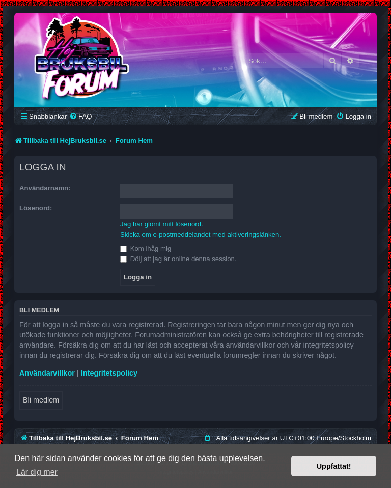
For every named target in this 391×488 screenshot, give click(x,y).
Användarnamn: (44, 188)
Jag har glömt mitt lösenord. (161, 224)
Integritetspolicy (109, 373)
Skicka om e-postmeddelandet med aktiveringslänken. (200, 234)
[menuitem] (80, 116)
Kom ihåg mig (145, 248)
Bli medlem (41, 400)
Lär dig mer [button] (37, 472)
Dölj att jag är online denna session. (178, 259)
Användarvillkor (47, 373)
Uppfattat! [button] (334, 466)
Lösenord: (35, 208)
